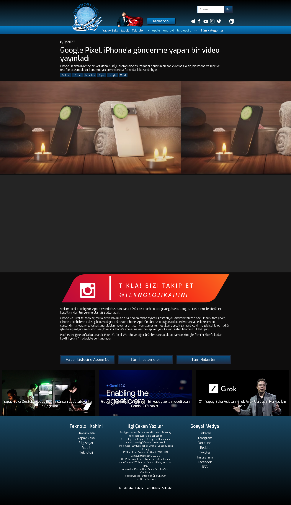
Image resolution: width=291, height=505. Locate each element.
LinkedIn (205, 433)
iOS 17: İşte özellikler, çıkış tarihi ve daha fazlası (145, 459)
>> (195, 30)
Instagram (205, 457)
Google (112, 75)
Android (168, 30)
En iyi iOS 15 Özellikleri (145, 479)
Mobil (125, 30)
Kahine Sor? (161, 21)
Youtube (204, 443)
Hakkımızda (86, 433)
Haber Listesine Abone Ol (87, 359)
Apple (156, 30)
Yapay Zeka (110, 30)
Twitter (205, 452)
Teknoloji (138, 30)
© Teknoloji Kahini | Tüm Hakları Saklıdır (145, 488)
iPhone (77, 75)
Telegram (204, 438)
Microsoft (184, 30)
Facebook (205, 462)
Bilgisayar (86, 443)
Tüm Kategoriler (211, 30)
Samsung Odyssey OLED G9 (145, 455)
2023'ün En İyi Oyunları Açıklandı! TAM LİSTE (145, 452)
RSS (205, 467)
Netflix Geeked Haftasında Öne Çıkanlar (145, 475)
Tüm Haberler (203, 359)
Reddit (205, 448)
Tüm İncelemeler (145, 359)
